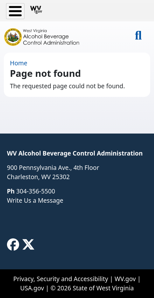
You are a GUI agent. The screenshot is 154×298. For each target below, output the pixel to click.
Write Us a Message (35, 200)
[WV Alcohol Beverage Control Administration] (44, 37)
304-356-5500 (35, 191)
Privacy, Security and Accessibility (60, 278)
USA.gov (32, 288)
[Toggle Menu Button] (15, 11)
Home (18, 63)
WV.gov (125, 278)
